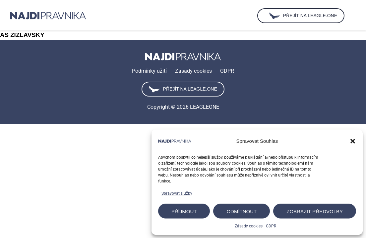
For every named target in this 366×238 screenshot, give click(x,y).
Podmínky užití (149, 71)
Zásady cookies (249, 226)
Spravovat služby (176, 193)
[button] (352, 141)
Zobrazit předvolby (314, 211)
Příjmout (184, 211)
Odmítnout (241, 211)
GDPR (271, 226)
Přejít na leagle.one (183, 89)
